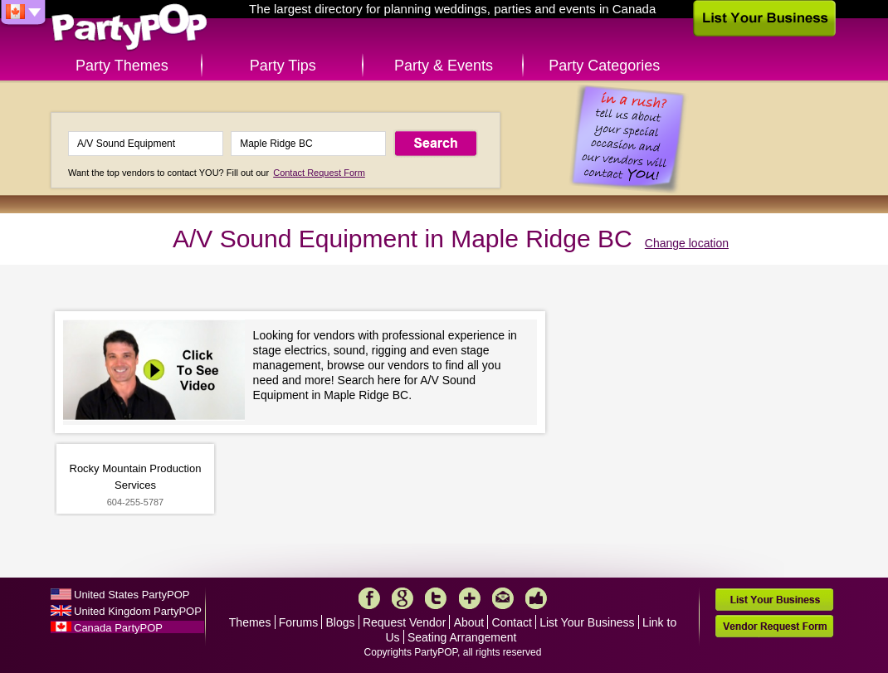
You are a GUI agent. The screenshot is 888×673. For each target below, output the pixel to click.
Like (536, 598)
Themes (250, 622)
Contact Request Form (319, 173)
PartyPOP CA (129, 27)
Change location (687, 243)
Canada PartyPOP (118, 628)
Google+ (402, 598)
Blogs (340, 622)
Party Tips (283, 65)
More (470, 598)
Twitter (435, 598)
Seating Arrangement (462, 637)
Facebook (369, 598)
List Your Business (586, 622)
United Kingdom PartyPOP (138, 611)
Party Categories (604, 65)
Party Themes (122, 65)
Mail (503, 598)
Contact (512, 622)
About (469, 622)
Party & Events (443, 65)
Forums (298, 622)
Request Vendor (404, 622)
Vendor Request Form (774, 626)
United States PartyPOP (131, 594)
